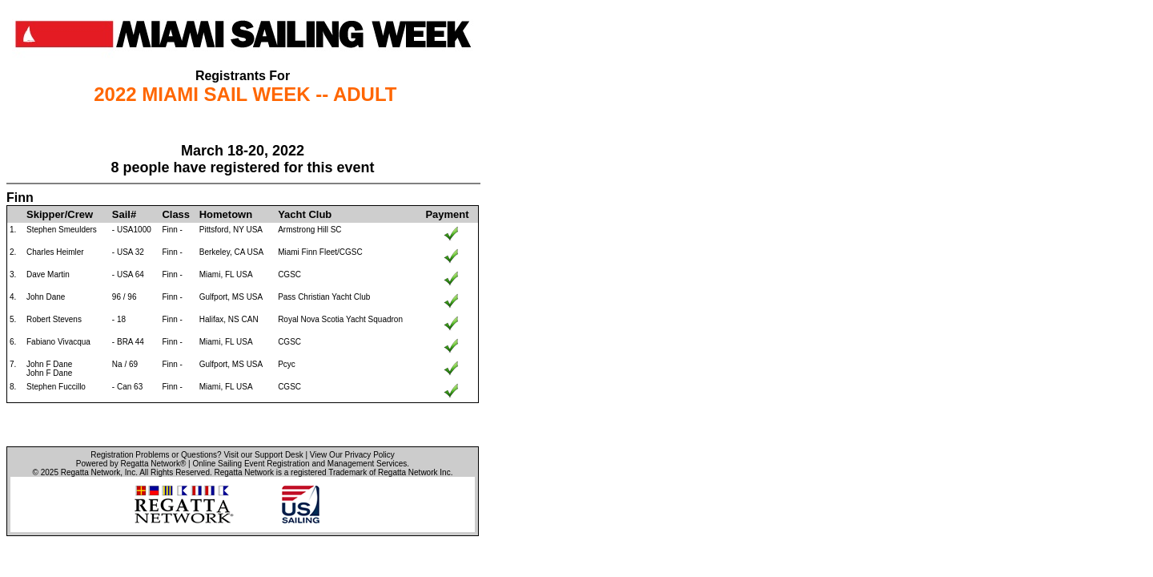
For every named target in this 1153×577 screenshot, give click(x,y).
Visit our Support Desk (263, 454)
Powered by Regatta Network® (131, 463)
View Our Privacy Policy (352, 454)
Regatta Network (90, 472)
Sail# (124, 214)
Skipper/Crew (59, 214)
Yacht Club (304, 214)
